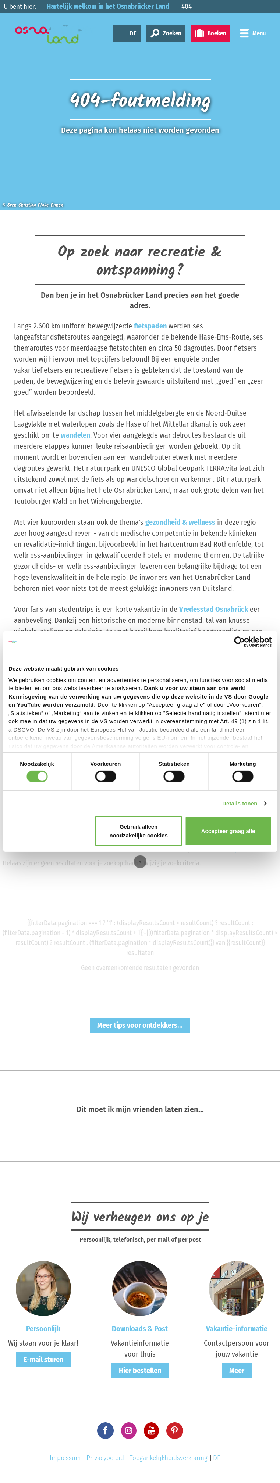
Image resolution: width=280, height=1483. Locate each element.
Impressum (65, 1458)
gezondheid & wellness (180, 522)
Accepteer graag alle (228, 831)
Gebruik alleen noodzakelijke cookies (138, 831)
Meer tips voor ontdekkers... (140, 1025)
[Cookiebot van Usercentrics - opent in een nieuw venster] (239, 641)
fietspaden (150, 326)
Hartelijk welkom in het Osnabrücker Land (108, 6)
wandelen (75, 435)
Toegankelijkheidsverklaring (169, 1458)
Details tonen (239, 803)
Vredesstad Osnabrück (213, 609)
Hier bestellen (140, 1370)
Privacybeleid (105, 1458)
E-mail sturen (43, 1359)
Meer (236, 1370)
